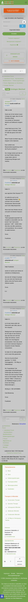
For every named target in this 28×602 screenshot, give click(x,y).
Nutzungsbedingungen (14, 575)
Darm (9, 474)
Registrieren (14, 45)
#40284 (23, 255)
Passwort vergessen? (14, 38)
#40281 (23, 178)
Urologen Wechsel (10, 184)
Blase (9, 470)
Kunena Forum (17, 453)
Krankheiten (11, 489)
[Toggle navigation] (5, 71)
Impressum (7, 573)
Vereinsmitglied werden (13, 55)
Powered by (10, 453)
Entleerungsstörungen (13, 478)
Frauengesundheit (12, 481)
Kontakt (13, 573)
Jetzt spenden (14, 61)
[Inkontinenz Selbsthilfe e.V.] (7, 2)
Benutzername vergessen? (14, 41)
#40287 (23, 308)
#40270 (23, 99)
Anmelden (14, 33)
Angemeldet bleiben (14, 30)
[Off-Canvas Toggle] (26, 2)
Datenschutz (20, 573)
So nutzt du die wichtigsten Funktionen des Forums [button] (13, 10)
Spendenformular (10, 553)
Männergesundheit (13, 485)
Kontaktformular (10, 536)
